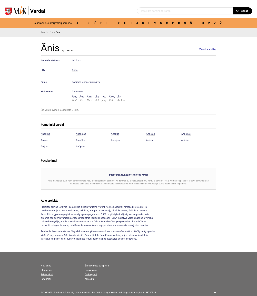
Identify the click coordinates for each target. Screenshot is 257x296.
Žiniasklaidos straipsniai (97, 265)
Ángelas (150, 133)
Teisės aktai (47, 274)
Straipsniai (46, 270)
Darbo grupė (91, 274)
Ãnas (75, 70)
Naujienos (46, 265)
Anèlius (115, 133)
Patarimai (46, 279)
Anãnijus (45, 133)
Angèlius (186, 133)
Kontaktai (89, 279)
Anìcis (149, 140)
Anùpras (80, 146)
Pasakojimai (91, 270)
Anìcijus (115, 140)
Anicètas (80, 140)
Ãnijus (44, 146)
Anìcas (44, 140)
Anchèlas (81, 133)
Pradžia (45, 32)
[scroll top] (215, 292)
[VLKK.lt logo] (25, 10)
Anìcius (185, 140)
